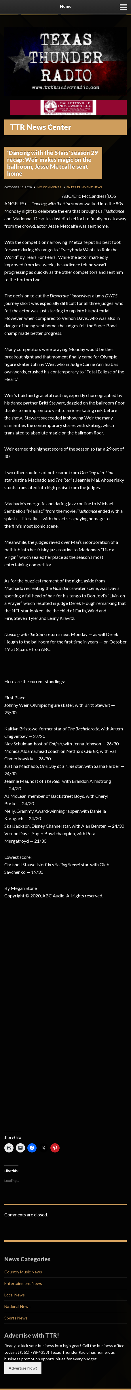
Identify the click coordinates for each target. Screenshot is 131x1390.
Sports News (16, 1317)
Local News (14, 1294)
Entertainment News (84, 187)
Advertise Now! (23, 1368)
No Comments (49, 187)
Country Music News (23, 1271)
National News (17, 1306)
